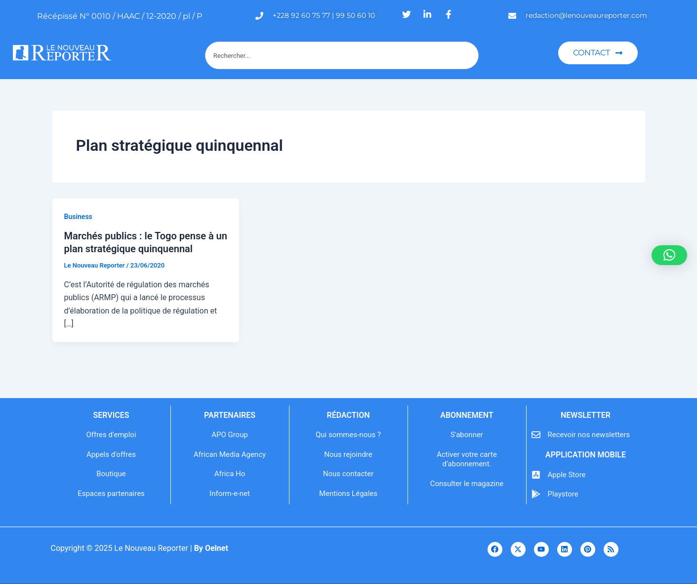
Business (78, 217)
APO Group (229, 434)
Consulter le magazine (466, 483)
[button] (669, 255)
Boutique (110, 473)
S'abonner (467, 434)
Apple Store (567, 474)
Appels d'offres (111, 454)
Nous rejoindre (348, 454)
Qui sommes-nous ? (348, 434)
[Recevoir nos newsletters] (536, 434)
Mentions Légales (348, 493)
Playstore (563, 494)
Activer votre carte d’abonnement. (467, 459)
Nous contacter (348, 473)
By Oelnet (211, 548)
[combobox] (342, 55)
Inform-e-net (229, 493)
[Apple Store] (536, 474)
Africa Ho (230, 473)
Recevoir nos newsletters (589, 434)
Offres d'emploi (111, 434)
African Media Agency (230, 454)
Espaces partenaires (111, 493)
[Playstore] (536, 494)
